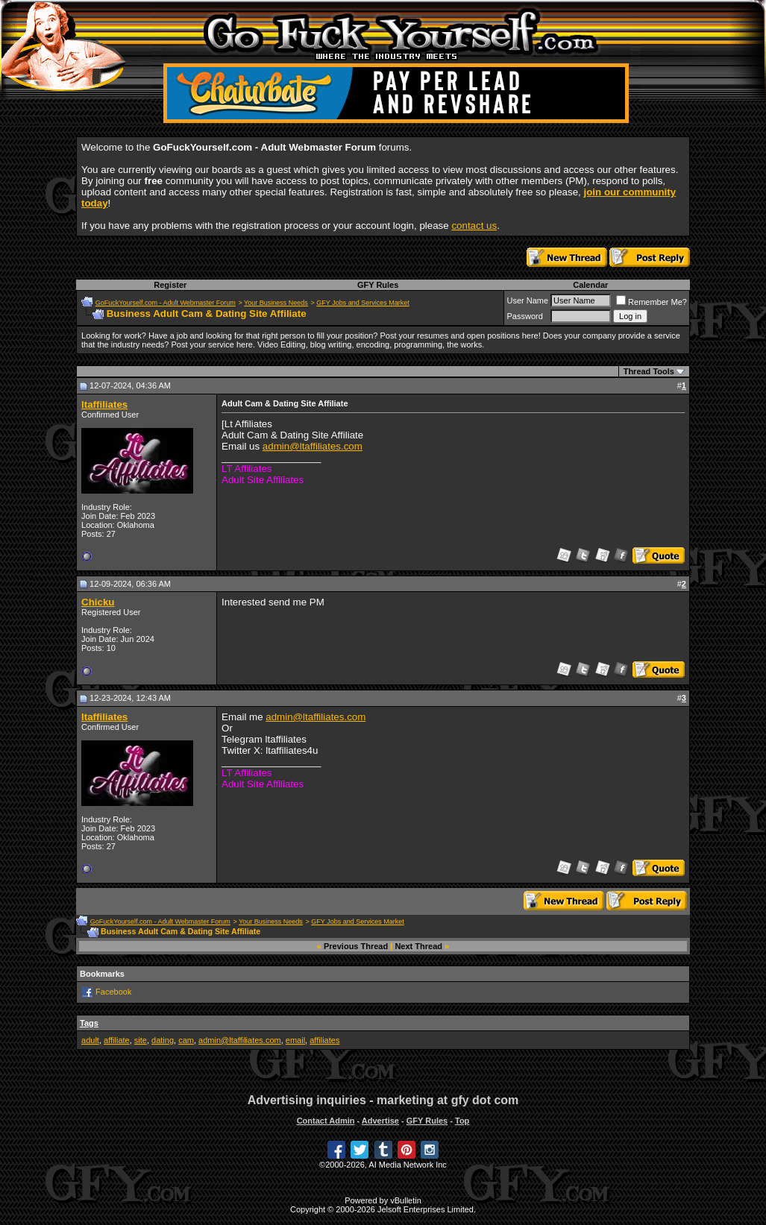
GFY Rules (377, 284)
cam (186, 1040)
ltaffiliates (104, 404)
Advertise (380, 1120)
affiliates (324, 1040)
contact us (474, 225)
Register (170, 284)
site (140, 1040)
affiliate (117, 1040)
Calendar (590, 284)
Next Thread (418, 946)
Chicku (97, 602)
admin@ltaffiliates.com (312, 446)
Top (462, 1120)
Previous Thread (356, 946)
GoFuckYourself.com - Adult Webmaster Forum (165, 302)
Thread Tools (649, 371)
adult (90, 1040)
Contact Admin (326, 1120)
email (295, 1040)
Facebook (113, 991)
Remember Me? (651, 301)
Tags (89, 1022)
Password (524, 316)
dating (162, 1040)
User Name (527, 300)
